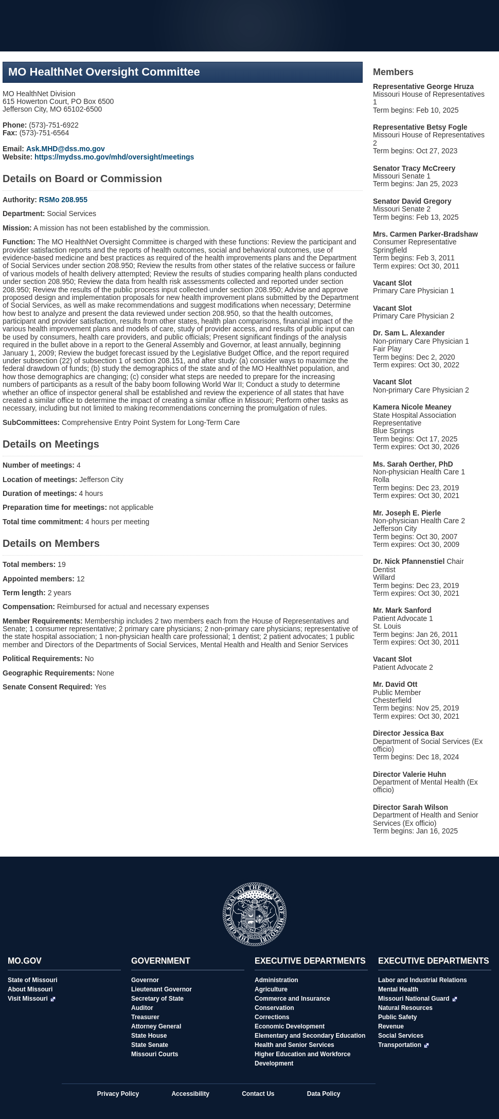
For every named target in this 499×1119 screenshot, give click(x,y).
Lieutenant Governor (161, 989)
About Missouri (30, 989)
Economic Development (290, 1026)
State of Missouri (33, 980)
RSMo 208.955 (63, 200)
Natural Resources (405, 1007)
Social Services (400, 1035)
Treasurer (145, 1017)
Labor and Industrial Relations (422, 980)
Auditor (142, 1007)
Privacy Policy (118, 1093)
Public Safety (397, 1017)
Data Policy (324, 1093)
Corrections (272, 1017)
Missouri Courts (154, 1054)
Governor (145, 980)
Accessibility (190, 1093)
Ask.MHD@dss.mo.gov (65, 149)
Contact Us (258, 1093)
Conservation (274, 1007)
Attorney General (156, 1026)
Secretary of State (157, 998)
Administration (276, 980)
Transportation (403, 1045)
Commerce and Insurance (292, 998)
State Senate (149, 1045)
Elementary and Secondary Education (310, 1035)
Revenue (391, 1026)
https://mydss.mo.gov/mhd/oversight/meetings (114, 157)
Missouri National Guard (417, 998)
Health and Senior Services (294, 1045)
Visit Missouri (32, 998)
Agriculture (271, 989)
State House (149, 1035)
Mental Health (398, 989)
